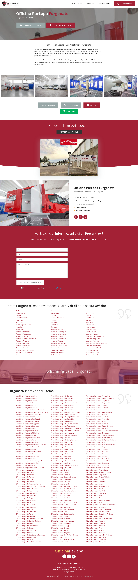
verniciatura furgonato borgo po (27, 405)
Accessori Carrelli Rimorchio (95, 336)
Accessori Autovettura (23, 334)
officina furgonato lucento (95, 484)
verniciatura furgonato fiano (26, 440)
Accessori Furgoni (57, 341)
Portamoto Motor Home (24, 355)
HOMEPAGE (77, 4)
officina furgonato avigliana (60, 533)
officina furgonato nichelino (26, 507)
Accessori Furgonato (93, 339)
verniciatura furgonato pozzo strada (28, 417)
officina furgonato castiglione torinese (99, 514)
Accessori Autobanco (23, 332)
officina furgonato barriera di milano (63, 477)
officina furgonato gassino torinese (28, 521)
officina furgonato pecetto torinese (98, 509)
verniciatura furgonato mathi (61, 456)
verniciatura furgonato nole (95, 442)
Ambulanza (20, 311)
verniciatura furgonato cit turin (62, 408)
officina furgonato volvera (25, 540)
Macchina (19, 322)
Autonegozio (20, 313)
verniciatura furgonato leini (25, 428)
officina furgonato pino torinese (62, 509)
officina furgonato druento (25, 472)
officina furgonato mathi (59, 530)
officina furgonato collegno (60, 472)
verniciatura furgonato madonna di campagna (32, 412)
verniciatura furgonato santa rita (62, 419)
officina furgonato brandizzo (96, 537)
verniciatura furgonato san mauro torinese (66, 428)
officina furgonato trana (24, 533)
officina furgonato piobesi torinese (28, 542)
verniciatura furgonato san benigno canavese (32, 461)
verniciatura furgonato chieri (61, 463)
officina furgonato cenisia (95, 479)
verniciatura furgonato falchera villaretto (30, 410)
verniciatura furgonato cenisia (96, 405)
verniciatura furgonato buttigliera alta (64, 440)
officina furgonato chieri (59, 537)
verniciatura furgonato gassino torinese (30, 447)
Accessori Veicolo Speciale (25, 350)
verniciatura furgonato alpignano (27, 421)
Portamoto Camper (57, 350)
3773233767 (124, 4)
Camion (18, 315)
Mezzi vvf (54, 325)
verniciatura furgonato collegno (62, 398)
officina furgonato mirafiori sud (27, 489)
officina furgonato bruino (60, 516)
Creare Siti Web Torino (86, 576)
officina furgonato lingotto (60, 484)
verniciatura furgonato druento (27, 398)
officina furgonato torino (25, 475)
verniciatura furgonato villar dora (27, 463)
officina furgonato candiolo (95, 523)
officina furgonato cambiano (96, 540)
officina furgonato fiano (24, 514)
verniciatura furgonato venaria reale (98, 396)
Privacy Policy (57, 288)
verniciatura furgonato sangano (97, 447)
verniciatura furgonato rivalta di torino (99, 426)
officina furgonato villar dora (26, 537)
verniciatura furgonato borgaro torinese (100, 398)
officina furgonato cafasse (25, 528)
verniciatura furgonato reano (26, 449)
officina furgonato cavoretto (61, 479)
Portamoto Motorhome (59, 355)
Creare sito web (54, 576)
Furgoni (88, 320)
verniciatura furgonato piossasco (97, 459)
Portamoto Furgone (57, 353)
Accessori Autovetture (58, 334)
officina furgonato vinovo (94, 528)
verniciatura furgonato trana (26, 459)
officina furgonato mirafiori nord (97, 486)
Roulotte (54, 327)
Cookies (71, 572)
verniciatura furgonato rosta (26, 435)
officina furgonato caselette (26, 500)
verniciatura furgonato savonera (62, 396)
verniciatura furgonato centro (26, 408)
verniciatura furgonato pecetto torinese (100, 435)
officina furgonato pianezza (60, 475)
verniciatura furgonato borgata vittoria (99, 403)
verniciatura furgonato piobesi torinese (30, 468)
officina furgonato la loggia (60, 526)
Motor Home (90, 325)
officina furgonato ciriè (59, 512)
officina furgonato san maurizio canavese (100, 505)
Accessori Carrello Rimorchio (26, 339)
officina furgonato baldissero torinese (29, 519)
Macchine (54, 322)
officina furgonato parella (94, 489)
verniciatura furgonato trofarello (62, 449)
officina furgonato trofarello (61, 523)
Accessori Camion (92, 334)
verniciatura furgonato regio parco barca (65, 417)
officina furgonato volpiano (60, 519)
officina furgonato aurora (25, 477)
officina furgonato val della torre (97, 512)
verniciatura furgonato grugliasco (97, 401)
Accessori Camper (22, 336)
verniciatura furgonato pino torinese (64, 435)
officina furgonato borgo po (25, 479)
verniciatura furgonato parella (96, 414)
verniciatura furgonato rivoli (96, 421)
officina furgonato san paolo (95, 491)
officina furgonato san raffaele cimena (64, 535)
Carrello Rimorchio (57, 318)
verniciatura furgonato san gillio (62, 421)
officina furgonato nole (94, 516)
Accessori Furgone (22, 341)
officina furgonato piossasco (95, 533)
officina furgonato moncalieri (61, 507)
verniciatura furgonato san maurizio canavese (102, 431)
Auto (52, 311)
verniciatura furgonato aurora (26, 403)
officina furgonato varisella (25, 516)
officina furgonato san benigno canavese (30, 535)
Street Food (20, 329)
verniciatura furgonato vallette (26, 396)
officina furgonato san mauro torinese (64, 503)
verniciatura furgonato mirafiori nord (99, 412)
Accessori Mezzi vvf (23, 346)
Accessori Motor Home (59, 346)
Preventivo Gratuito (60, 25)
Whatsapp (69, 111)
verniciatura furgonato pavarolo (97, 452)
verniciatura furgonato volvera (26, 465)
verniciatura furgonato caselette (27, 426)
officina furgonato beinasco (95, 498)
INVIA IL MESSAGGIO (30, 282)
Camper (53, 315)
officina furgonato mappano (26, 498)
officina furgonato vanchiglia (96, 493)
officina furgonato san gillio (60, 496)
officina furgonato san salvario (26, 493)
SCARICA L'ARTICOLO (69, 132)
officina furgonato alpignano (26, 496)
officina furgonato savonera (60, 470)
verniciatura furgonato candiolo (97, 449)
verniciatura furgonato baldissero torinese (31, 445)
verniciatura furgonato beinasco (97, 424)
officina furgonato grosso (60, 528)
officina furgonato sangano (95, 521)
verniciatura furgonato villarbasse (28, 438)
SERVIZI (90, 4)
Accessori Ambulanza (58, 329)
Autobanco (89, 311)
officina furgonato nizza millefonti (63, 489)
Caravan (88, 315)
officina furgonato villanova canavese (99, 519)
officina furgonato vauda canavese (63, 540)
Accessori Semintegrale (59, 348)
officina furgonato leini (24, 503)
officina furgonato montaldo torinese (99, 535)
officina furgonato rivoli (94, 496)
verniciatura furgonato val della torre (99, 438)
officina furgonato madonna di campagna (30, 486)
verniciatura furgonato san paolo (97, 417)
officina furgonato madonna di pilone (64, 486)
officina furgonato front (59, 542)
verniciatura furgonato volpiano (62, 445)
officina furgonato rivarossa (26, 530)
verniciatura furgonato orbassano (97, 433)
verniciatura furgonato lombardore (28, 452)
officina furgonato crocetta (95, 482)
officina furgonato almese (95, 530)
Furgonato (19, 320)
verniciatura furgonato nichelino (27, 433)
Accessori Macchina (92, 341)
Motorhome (20, 327)
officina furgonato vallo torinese (62, 521)
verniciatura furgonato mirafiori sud (28, 414)
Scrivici (92, 105)
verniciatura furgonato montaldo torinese (100, 461)
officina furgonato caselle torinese (63, 498)
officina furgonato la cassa (25, 505)
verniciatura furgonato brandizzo (97, 463)
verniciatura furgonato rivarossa (27, 456)
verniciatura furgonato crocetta (97, 408)
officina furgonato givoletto (95, 503)
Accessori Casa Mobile (58, 339)
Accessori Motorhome (93, 346)
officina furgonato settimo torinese (63, 505)
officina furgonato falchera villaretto (28, 484)
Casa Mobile (90, 318)
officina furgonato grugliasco (96, 475)
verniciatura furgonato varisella (27, 442)
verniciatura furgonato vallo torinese (64, 447)
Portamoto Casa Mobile (24, 353)
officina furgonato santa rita (61, 493)
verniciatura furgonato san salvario (28, 419)
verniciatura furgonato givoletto (97, 428)
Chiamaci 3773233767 (31, 25)
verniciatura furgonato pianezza (62, 401)
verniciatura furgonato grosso (61, 454)
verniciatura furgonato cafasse (27, 454)
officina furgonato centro (25, 482)
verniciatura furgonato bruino (61, 442)
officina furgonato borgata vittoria (98, 477)
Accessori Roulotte (22, 348)
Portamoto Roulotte (92, 355)
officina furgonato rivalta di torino (98, 500)
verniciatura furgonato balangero (97, 468)
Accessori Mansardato (58, 343)
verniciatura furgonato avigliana (62, 459)
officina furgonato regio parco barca (63, 491)
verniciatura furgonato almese (96, 456)
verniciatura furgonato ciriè (60, 438)
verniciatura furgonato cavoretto (62, 405)
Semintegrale (90, 327)
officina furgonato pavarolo (95, 526)
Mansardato (90, 322)
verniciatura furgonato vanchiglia (97, 419)
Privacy (66, 572)
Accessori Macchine (23, 343)
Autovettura (55, 313)
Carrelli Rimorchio (22, 318)
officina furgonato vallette (25, 470)
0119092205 (71, 105)
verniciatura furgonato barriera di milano (65, 403)
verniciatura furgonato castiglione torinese (101, 440)
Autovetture (90, 313)
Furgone (54, 320)
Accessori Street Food (93, 348)
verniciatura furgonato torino (26, 401)
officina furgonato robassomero (62, 500)
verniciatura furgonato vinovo (96, 454)
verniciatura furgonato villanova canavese (100, 445)
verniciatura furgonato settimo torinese (65, 431)
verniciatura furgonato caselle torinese (65, 424)
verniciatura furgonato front (61, 468)
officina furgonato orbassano (96, 507)
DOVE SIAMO (104, 4)
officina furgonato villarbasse (26, 512)
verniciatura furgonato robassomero (64, 426)
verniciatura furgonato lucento (96, 410)
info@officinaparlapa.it (64, 569)
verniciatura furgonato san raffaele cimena (66, 461)
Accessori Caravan (57, 336)
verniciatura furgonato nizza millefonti (64, 414)
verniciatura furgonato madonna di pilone (65, 412)
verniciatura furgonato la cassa (27, 431)
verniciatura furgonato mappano (27, 424)
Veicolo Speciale (91, 332)
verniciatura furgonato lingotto (62, 410)
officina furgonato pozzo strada (27, 491)
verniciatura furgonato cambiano (97, 465)
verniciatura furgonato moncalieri (62, 433)
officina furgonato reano (24, 523)
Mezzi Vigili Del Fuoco (23, 325)
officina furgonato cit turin (60, 482)
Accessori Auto (91, 329)
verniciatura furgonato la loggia (62, 452)
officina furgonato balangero (96, 542)
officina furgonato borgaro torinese (98, 472)
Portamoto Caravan (92, 350)
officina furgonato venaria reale (97, 470)
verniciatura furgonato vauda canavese (64, 465)
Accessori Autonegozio (58, 332)
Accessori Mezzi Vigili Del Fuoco (96, 343)
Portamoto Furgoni (92, 353)
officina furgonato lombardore (27, 526)
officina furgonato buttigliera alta (62, 514)
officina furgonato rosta (24, 509)
